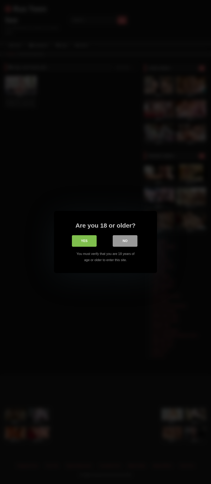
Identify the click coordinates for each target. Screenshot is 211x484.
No (125, 241)
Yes (84, 241)
